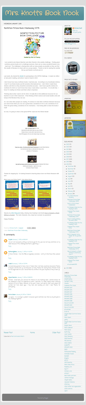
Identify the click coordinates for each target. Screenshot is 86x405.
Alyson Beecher (12, 277)
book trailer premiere (70, 376)
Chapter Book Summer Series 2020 (72, 314)
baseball (66, 356)
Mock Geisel (67, 330)
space (65, 391)
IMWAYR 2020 (68, 297)
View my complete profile (77, 31)
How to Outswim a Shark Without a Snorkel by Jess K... (74, 252)
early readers (68, 343)
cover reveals (68, 334)
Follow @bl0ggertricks (70, 44)
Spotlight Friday (68, 281)
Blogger (46, 398)
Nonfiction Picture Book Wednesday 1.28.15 (73, 200)
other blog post (15, 213)
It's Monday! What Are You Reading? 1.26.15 (74, 208)
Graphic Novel (68, 325)
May (69, 184)
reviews (66, 283)
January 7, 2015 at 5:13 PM (20, 264)
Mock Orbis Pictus (69, 365)
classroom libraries (69, 382)
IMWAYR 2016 (68, 294)
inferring (66, 384)
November (71, 169)
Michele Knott (78, 28)
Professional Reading (70, 352)
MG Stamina (67, 341)
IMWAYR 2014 (68, 288)
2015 (67, 164)
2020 (67, 152)
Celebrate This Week (70, 286)
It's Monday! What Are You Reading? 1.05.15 (74, 257)
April (69, 186)
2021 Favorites (68, 362)
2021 (67, 149)
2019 (67, 154)
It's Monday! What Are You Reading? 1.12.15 (74, 240)
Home (32, 332)
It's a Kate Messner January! (72, 196)
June (69, 181)
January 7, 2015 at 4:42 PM (24, 252)
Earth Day (67, 332)
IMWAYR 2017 (68, 292)
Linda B (10, 264)
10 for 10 (66, 312)
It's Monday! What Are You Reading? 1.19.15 (74, 223)
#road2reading (68, 279)
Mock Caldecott (68, 328)
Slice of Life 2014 (69, 303)
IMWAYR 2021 (68, 305)
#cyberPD (67, 345)
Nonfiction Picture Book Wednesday (17, 231)
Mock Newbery (68, 336)
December (71, 166)
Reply (9, 246)
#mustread (67, 309)
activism (66, 373)
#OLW (66, 360)
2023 (67, 144)
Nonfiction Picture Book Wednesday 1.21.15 (73, 216)
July (69, 179)
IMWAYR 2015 (68, 290)
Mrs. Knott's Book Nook (42, 13)
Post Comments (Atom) (17, 336)
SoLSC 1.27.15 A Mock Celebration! (73, 204)
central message (69, 378)
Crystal (10, 240)
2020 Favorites (68, 339)
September (71, 174)
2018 (67, 157)
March (70, 189)
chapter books (68, 380)
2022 (67, 147)
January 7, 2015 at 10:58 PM (24, 277)
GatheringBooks (12, 252)
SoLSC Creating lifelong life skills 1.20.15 (73, 219)
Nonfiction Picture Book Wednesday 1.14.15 (73, 231)
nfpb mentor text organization (72, 386)
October (70, 171)
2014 (67, 268)
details (22, 76)
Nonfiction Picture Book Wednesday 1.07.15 (73, 248)
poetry (66, 320)
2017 (67, 159)
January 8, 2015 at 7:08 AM (23, 295)
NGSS (65, 349)
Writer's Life (68, 371)
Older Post (56, 332)
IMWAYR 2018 (68, 301)
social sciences (68, 389)
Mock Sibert (67, 317)
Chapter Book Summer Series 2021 (72, 322)
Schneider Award (69, 354)
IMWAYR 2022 (68, 347)
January (70, 194)
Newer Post (8, 332)
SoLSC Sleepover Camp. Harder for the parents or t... (74, 236)
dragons (66, 358)
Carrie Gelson (12, 295)
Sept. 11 (66, 369)
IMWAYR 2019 (68, 299)
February (70, 191)
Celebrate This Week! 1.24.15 (73, 212)
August (70, 176)
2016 (67, 162)
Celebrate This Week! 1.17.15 (73, 227)
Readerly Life (68, 367)
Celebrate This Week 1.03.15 (73, 261)
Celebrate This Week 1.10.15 (73, 244)
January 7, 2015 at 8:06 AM (20, 240)
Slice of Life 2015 (69, 307)
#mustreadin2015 (72, 264)
